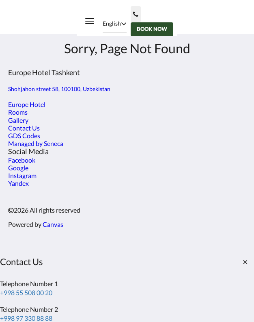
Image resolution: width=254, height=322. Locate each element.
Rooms (18, 112)
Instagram (22, 175)
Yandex (18, 183)
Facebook (21, 160)
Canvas (53, 224)
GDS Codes (24, 135)
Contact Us (24, 128)
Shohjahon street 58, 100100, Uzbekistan (59, 88)
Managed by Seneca (35, 143)
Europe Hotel (26, 104)
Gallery (18, 120)
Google (18, 168)
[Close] (245, 262)
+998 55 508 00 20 (26, 292)
